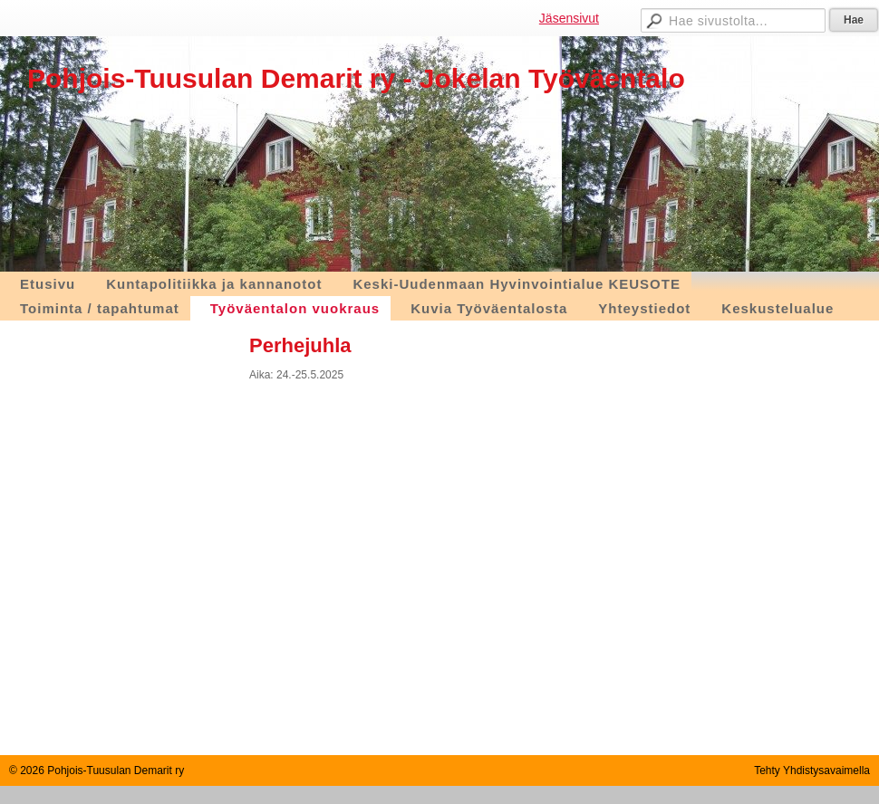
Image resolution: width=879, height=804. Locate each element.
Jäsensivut (569, 18)
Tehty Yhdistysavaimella (812, 770)
